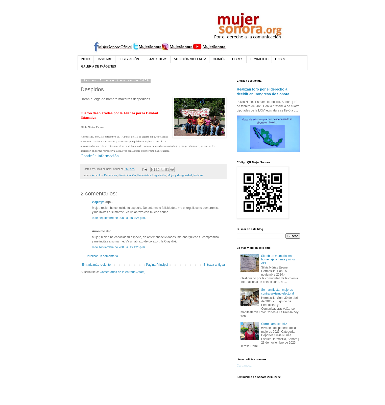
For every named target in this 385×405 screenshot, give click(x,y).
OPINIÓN (219, 59)
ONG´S (280, 59)
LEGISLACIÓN (129, 59)
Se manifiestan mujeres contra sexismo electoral (277, 291)
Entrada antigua (214, 264)
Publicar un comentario (102, 256)
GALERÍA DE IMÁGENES (98, 66)
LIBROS (237, 59)
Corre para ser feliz (274, 324)
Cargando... (245, 365)
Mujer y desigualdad (179, 175)
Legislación (159, 175)
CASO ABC (104, 59)
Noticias (198, 175)
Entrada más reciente (96, 264)
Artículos (97, 175)
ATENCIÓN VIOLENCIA (190, 59)
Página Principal (157, 264)
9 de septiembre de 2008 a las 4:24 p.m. (119, 218)
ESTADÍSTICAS (156, 59)
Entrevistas (144, 175)
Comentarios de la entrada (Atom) (123, 272)
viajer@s (98, 202)
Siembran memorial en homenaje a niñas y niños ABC (278, 259)
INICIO (85, 59)
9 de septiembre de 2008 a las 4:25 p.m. (119, 247)
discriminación (127, 175)
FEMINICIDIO (259, 59)
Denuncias (110, 175)
